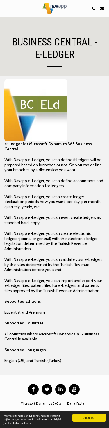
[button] (6, 8)
